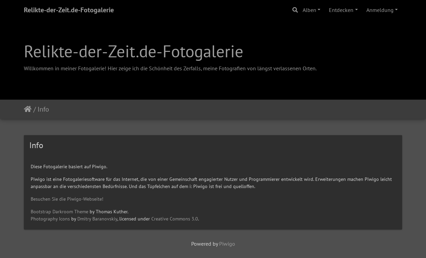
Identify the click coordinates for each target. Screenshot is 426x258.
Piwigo (227, 243)
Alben (309, 9)
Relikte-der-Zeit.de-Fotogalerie (69, 9)
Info (43, 109)
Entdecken (341, 9)
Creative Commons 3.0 (174, 219)
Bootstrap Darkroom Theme (59, 212)
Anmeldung (380, 9)
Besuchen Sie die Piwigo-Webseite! (67, 199)
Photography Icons (50, 219)
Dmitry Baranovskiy (97, 219)
